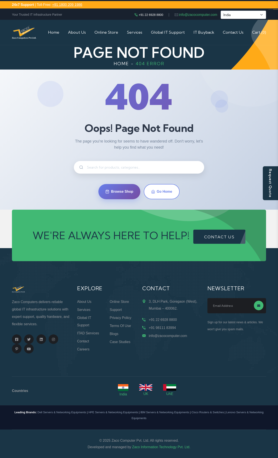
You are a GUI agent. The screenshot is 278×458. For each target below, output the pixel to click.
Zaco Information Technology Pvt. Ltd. (161, 447)
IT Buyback (204, 32)
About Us (77, 32)
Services (134, 32)
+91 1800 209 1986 (67, 5)
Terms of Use (120, 326)
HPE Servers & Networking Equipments (113, 412)
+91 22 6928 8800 (151, 15)
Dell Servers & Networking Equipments (62, 412)
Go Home (161, 192)
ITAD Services (88, 333)
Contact (83, 341)
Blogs (114, 334)
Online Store (106, 32)
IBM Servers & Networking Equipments (164, 412)
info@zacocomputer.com (198, 15)
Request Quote (270, 183)
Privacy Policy (120, 318)
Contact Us (233, 32)
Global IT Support (168, 32)
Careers (83, 349)
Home (53, 32)
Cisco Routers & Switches (207, 412)
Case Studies (120, 342)
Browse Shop (119, 192)
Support (116, 310)
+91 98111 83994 (162, 328)
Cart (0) (259, 32)
